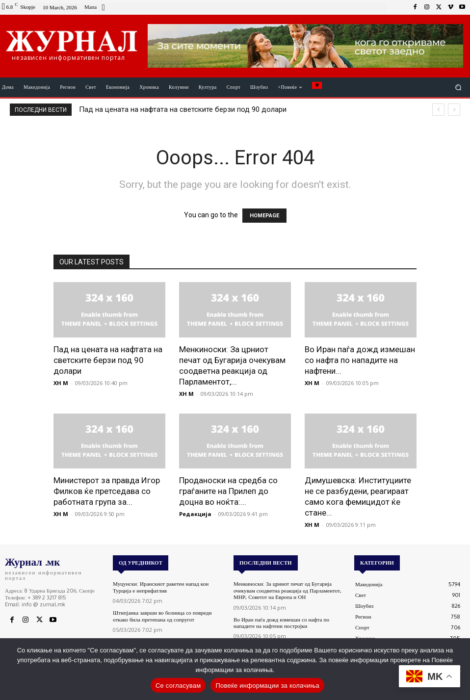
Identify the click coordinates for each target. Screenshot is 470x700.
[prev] (438, 110)
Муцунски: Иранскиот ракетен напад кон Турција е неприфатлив (160, 587)
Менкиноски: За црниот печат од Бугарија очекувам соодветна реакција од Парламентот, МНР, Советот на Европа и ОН (287, 590)
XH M (60, 383)
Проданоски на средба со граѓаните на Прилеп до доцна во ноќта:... (228, 491)
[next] (454, 110)
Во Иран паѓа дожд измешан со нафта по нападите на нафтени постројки (281, 622)
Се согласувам (178, 685)
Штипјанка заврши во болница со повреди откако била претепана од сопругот (161, 615)
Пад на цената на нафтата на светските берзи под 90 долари (183, 109)
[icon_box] (95, 8)
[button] (458, 87)
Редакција (195, 514)
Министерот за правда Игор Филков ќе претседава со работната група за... (106, 491)
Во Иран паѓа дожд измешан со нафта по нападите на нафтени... (360, 360)
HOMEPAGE (264, 215)
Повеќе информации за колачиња (267, 685)
